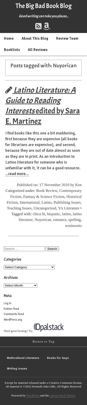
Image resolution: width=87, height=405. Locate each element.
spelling (74, 219)
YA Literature (68, 208)
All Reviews (38, 50)
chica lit (39, 214)
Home (9, 38)
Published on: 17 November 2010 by (46, 185)
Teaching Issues (19, 208)
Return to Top (43, 342)
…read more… (17, 173)
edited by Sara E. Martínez (42, 105)
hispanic (53, 214)
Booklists (12, 50)
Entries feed (11, 309)
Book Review (46, 190)
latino (66, 214)
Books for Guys (58, 358)
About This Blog (35, 38)
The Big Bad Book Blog (44, 6)
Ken (78, 185)
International (30, 202)
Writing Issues (17, 368)
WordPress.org (13, 320)
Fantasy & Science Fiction (43, 196)
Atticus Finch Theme (62, 395)
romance (60, 219)
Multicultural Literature (23, 358)
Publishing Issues (67, 202)
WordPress (32, 395)
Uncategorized (45, 208)
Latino (47, 202)
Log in (7, 303)
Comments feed (14, 314)
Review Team (67, 38)
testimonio (73, 225)
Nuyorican (43, 219)
